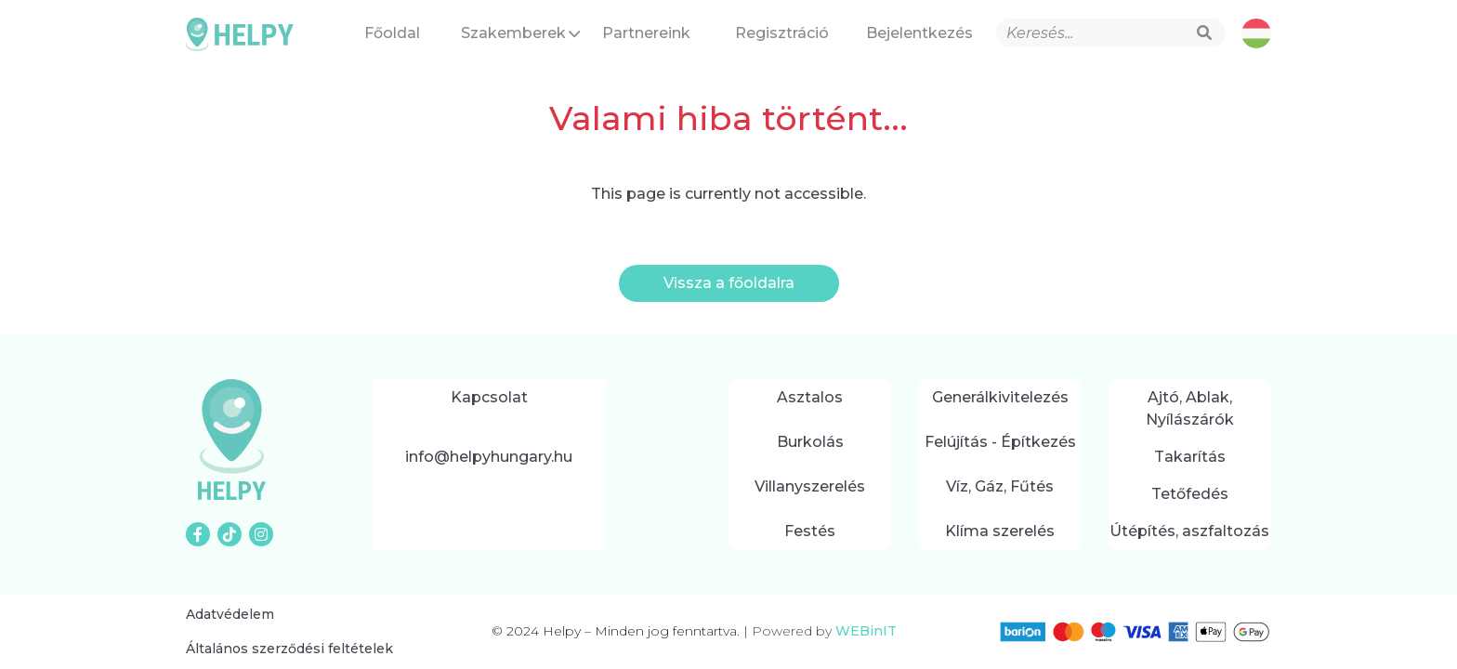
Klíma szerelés (1000, 531)
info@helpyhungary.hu (488, 457)
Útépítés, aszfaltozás (1189, 531)
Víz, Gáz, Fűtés (1000, 486)
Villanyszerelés (810, 486)
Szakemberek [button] (520, 33)
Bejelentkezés (919, 33)
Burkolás (810, 442)
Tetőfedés (1189, 494)
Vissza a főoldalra (728, 283)
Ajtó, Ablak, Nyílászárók (1190, 408)
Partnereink (646, 33)
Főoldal (392, 33)
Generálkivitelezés (1000, 397)
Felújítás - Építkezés (1000, 442)
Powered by (820, 631)
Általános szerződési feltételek (289, 648)
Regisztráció (782, 33)
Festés (809, 531)
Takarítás (1190, 457)
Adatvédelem (230, 614)
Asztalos (810, 397)
